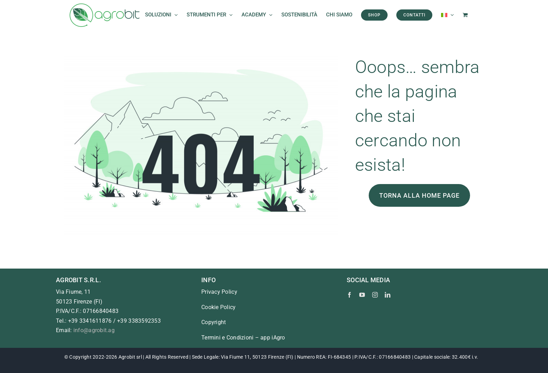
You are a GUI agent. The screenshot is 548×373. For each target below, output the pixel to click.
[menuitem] (447, 15)
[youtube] (362, 295)
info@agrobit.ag (94, 330)
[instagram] (375, 295)
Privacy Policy (219, 291)
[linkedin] (387, 295)
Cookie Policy (218, 307)
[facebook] (349, 295)
